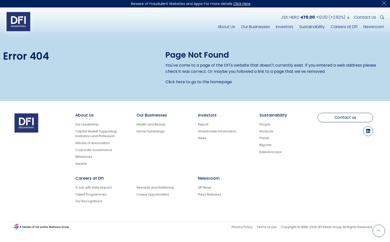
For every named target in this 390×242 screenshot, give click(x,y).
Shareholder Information (217, 131)
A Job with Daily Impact (93, 187)
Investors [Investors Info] (284, 27)
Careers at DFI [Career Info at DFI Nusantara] (344, 27)
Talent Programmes (90, 194)
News (202, 138)
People (264, 124)
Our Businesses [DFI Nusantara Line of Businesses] (255, 27)
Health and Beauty (151, 124)
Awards (81, 163)
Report (203, 124)
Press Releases (209, 194)
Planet (264, 138)
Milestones (83, 157)
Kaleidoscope (270, 152)
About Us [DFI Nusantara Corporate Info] (226, 27)
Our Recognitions (88, 201)
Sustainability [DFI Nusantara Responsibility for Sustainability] (312, 27)
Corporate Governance (93, 150)
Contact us (345, 117)
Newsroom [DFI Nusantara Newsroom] (373, 27)
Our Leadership (87, 124)
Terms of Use (267, 227)
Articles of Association (92, 143)
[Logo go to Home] (18, 21)
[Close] (384, 3)
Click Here (241, 3)
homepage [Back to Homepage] (221, 82)
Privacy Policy (242, 227)
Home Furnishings (150, 131)
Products (266, 131)
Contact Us (365, 17)
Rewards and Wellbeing (155, 187)
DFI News (204, 187)
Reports (265, 145)
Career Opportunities (153, 194)
